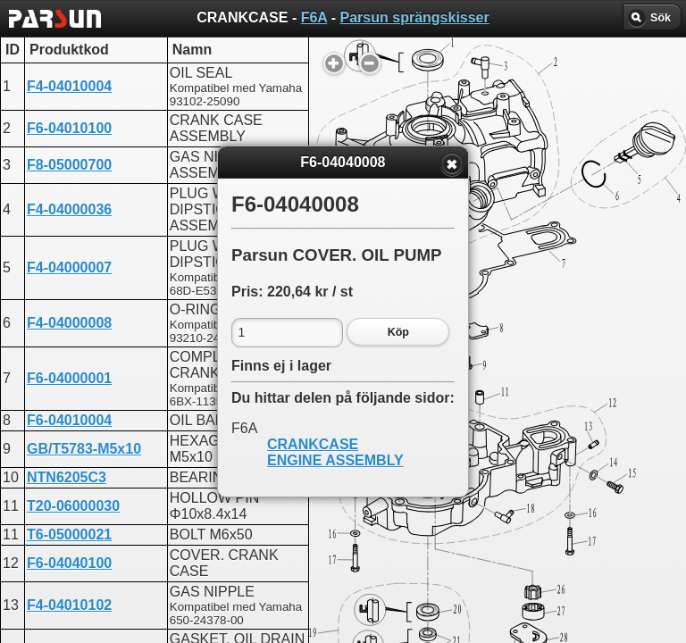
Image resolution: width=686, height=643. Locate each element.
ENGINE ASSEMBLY (335, 460)
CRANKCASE (312, 444)
